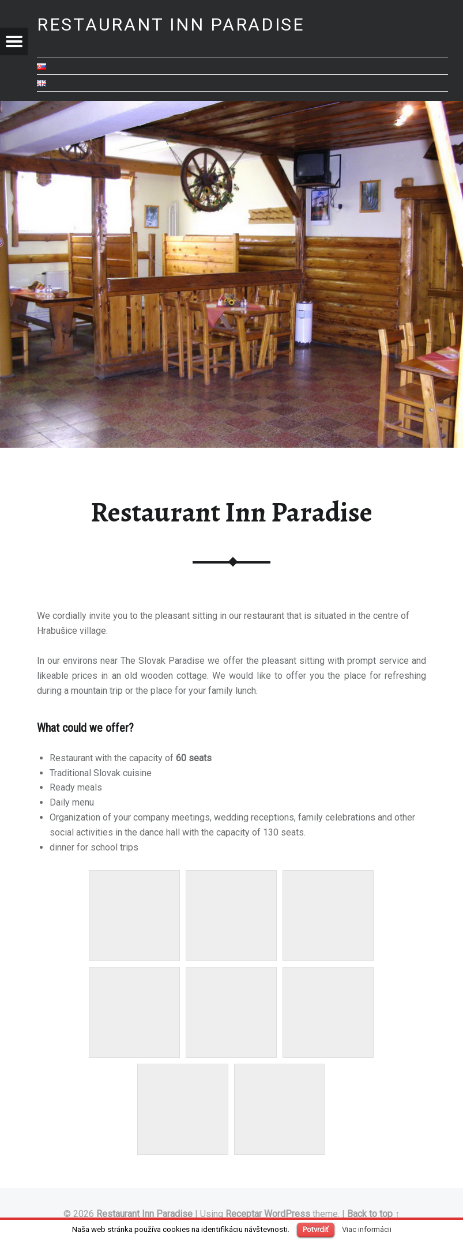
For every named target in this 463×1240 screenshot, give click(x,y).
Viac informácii (367, 1229)
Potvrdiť (316, 1229)
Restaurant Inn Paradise (144, 1213)
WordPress (287, 1213)
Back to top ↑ (373, 1213)
